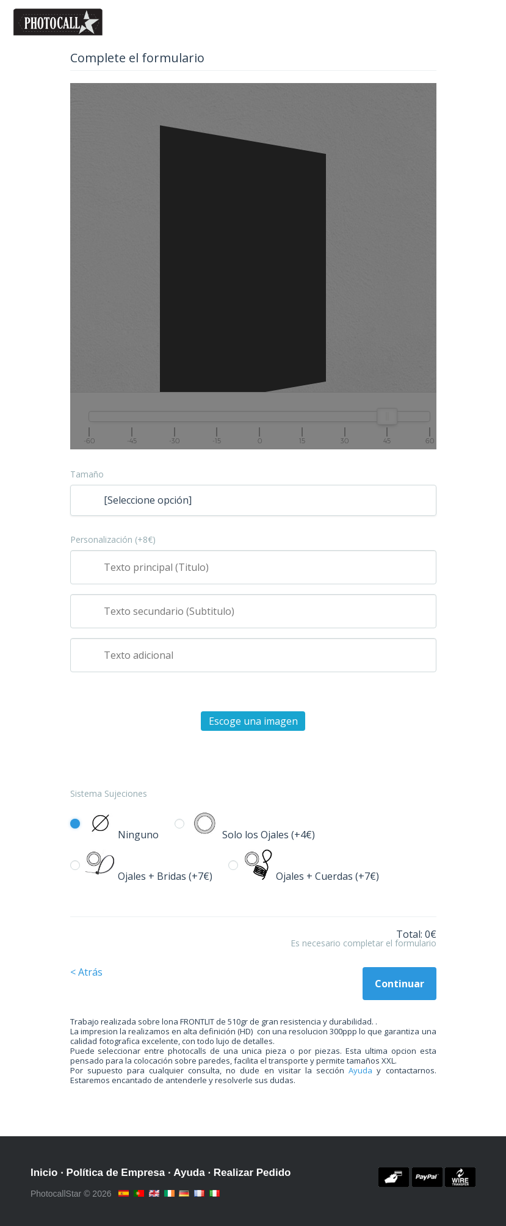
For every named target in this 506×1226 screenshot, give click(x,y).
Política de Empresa (116, 1172)
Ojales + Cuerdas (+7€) (311, 876)
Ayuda (360, 1070)
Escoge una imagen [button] (253, 721)
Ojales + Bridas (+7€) (148, 876)
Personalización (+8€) (113, 539)
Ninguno (122, 834)
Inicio (44, 1172)
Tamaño (87, 474)
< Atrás (86, 972)
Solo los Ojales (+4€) (252, 834)
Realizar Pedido (252, 1172)
